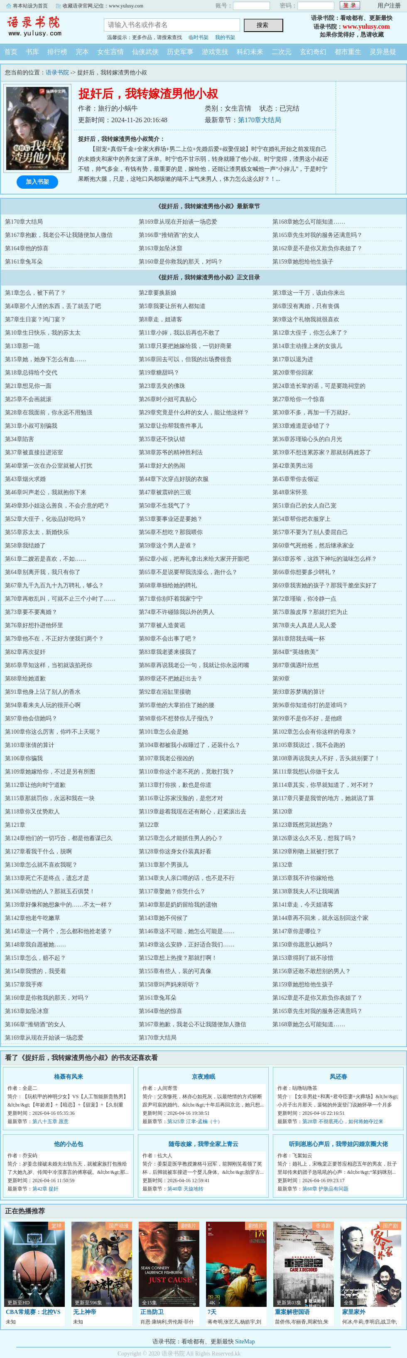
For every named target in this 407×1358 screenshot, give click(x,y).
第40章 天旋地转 (185, 1189)
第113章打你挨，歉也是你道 (175, 785)
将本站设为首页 (30, 6)
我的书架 (225, 37)
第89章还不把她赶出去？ (171, 678)
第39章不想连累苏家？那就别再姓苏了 (321, 452)
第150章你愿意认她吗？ (302, 944)
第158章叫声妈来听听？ (169, 984)
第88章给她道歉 (25, 678)
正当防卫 (152, 1312)
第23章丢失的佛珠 (162, 386)
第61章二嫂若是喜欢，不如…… (45, 559)
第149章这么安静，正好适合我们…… (187, 944)
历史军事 (180, 51)
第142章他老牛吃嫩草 (32, 918)
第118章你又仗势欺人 (32, 811)
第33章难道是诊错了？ (301, 426)
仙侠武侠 (145, 51)
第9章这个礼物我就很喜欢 (305, 319)
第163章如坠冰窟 (160, 248)
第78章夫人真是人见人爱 (304, 625)
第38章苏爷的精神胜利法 (171, 452)
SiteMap (245, 1341)
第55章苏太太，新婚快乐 (37, 532)
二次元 (282, 51)
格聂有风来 (68, 1077)
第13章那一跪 (22, 346)
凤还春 (338, 1077)
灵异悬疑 (383, 51)
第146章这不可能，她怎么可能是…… (187, 931)
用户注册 (389, 5)
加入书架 (37, 182)
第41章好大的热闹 (162, 466)
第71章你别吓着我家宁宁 (171, 599)
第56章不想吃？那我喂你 (171, 532)
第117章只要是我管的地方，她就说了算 (323, 798)
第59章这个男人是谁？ (168, 545)
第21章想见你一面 (28, 386)
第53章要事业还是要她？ (171, 519)
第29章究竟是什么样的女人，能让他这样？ (194, 412)
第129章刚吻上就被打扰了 (305, 851)
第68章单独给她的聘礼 (168, 585)
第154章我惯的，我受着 (35, 971)
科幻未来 (250, 51)
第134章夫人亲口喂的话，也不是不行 (187, 878)
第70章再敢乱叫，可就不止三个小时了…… (60, 599)
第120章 (282, 811)
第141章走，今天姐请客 (302, 905)
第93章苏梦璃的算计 (298, 692)
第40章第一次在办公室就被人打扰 (48, 466)
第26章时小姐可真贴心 (168, 399)
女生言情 (110, 51)
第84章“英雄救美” (295, 652)
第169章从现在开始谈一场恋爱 (178, 222)
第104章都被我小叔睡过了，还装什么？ (189, 745)
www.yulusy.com (366, 26)
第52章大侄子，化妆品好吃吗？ (45, 519)
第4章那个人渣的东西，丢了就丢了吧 (53, 306)
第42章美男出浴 (292, 466)
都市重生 (348, 51)
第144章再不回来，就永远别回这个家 (320, 918)
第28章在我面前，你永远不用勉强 (48, 412)
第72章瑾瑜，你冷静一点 (304, 599)
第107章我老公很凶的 (166, 758)
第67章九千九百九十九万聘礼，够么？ (54, 585)
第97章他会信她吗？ (31, 718)
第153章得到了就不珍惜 (302, 958)
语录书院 (45, 26)
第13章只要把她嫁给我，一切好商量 (185, 346)
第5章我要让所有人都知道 (172, 306)
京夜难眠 (203, 1077)
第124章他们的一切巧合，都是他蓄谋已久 (59, 838)
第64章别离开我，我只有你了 (43, 572)
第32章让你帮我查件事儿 (171, 426)
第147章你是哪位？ (297, 931)
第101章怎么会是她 (163, 732)
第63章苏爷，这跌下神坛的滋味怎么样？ (324, 559)
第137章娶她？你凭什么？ (172, 891)
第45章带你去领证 (295, 479)
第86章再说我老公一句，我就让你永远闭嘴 (194, 665)
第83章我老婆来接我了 (168, 652)
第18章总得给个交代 (31, 373)
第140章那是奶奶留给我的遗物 (178, 905)
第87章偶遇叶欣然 (295, 665)
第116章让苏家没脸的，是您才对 (181, 798)
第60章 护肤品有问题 (325, 1189)
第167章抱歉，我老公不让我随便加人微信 (59, 235)
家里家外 (353, 1312)
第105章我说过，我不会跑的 (308, 745)
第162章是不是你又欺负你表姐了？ (317, 248)
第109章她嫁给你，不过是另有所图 (50, 772)
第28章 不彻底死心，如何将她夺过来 (342, 1121)
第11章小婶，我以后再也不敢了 (179, 333)
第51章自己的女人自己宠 (304, 506)
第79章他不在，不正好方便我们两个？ (54, 639)
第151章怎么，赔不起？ (35, 958)
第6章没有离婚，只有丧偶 (305, 306)
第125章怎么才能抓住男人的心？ (181, 838)
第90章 (281, 678)
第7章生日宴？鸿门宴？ (35, 319)
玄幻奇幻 (313, 51)
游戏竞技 (215, 51)
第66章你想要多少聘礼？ (304, 572)
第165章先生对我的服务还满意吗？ (317, 235)
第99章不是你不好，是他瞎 (307, 718)
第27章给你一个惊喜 (298, 399)
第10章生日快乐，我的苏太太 (43, 333)
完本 (82, 51)
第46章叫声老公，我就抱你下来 (45, 492)
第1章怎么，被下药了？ (35, 293)
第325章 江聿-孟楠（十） (195, 1121)
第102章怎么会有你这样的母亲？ (314, 732)
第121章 (15, 825)
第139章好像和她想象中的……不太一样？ (59, 905)
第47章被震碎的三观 (165, 492)
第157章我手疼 (24, 984)
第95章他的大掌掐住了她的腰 (176, 705)
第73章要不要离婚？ (31, 612)
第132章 (282, 865)
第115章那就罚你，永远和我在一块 (50, 798)
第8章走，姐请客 (160, 319)
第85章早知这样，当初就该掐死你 (48, 665)
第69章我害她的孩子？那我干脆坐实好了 (324, 585)
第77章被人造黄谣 (162, 625)
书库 (32, 51)
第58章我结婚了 (25, 545)
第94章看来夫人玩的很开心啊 (43, 705)
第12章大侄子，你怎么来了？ (310, 333)
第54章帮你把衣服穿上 (301, 519)
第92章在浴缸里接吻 (165, 692)
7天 (212, 1312)
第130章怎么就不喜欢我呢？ (41, 865)
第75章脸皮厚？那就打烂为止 (310, 612)
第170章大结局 (259, 119)
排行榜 (57, 51)
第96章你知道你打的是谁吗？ (310, 705)
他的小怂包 (68, 1144)
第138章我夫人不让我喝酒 (305, 891)
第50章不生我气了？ (165, 506)
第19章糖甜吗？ (159, 373)
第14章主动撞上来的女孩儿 (307, 346)
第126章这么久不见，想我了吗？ (314, 838)
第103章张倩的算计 (29, 745)
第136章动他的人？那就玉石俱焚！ (50, 891)
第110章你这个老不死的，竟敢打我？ (186, 772)
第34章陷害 (19, 439)
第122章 (149, 825)
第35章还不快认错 (162, 439)
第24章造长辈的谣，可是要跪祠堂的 (318, 386)
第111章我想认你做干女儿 (305, 772)
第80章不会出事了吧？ (168, 639)
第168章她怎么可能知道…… (308, 222)
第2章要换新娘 (158, 293)
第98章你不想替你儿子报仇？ (176, 718)
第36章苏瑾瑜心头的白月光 (307, 439)
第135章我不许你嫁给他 (302, 878)
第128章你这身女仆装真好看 (175, 851)
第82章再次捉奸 (25, 652)
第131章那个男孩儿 (163, 865)
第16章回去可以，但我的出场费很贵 (185, 359)
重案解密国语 (292, 1312)
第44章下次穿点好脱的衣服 (173, 479)
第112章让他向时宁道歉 (35, 785)
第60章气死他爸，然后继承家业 (313, 545)
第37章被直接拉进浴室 (34, 452)
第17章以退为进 (292, 359)
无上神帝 (84, 1312)
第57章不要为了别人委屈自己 (310, 532)
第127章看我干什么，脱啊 (38, 851)
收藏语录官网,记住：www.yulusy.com (103, 6)
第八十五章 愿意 (50, 1121)
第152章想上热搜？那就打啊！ (178, 958)
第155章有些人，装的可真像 (175, 971)
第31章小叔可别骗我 (31, 426)
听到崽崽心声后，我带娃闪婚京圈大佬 (338, 1144)
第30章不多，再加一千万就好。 (313, 412)
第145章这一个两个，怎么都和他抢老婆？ (59, 931)
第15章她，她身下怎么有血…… (45, 359)
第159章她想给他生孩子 (302, 262)
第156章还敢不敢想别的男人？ (311, 971)
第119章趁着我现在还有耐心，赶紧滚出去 (192, 811)
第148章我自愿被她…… (35, 944)
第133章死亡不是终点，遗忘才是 (47, 878)
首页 (10, 51)
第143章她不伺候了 (163, 918)
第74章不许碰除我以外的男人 (176, 612)
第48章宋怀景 (289, 492)
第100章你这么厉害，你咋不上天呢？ (53, 732)
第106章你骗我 (24, 758)
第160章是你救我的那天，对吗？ (181, 262)
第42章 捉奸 (45, 1189)
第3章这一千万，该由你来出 (308, 293)
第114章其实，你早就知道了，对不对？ (323, 785)
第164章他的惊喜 (27, 248)
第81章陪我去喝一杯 (298, 639)
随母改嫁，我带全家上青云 (203, 1144)
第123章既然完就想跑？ (302, 825)
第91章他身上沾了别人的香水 (43, 692)
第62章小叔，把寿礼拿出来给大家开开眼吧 (194, 559)
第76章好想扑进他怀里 (34, 625)
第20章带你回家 (292, 373)
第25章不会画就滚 (28, 399)
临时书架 (198, 37)
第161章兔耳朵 (24, 262)
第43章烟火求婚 (25, 479)
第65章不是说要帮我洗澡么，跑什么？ (188, 572)
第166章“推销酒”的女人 (169, 235)
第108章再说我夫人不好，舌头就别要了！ (326, 758)
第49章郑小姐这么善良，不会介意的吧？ (57, 506)
